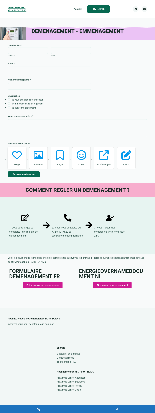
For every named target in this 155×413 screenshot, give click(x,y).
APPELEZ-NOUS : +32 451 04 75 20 (17, 9)
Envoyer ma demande (24, 174)
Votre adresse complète (20, 116)
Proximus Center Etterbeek (71, 381)
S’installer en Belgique (68, 353)
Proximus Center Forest (69, 385)
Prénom (11, 55)
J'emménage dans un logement (27, 103)
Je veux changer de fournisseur (27, 99)
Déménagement (65, 357)
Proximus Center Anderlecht (71, 377)
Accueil (78, 9)
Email (11, 63)
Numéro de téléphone (19, 79)
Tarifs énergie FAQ (66, 361)
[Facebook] (136, 9)
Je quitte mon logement (24, 107)
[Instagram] (144, 9)
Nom (53, 55)
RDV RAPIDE (98, 9)
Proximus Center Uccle (69, 389)
